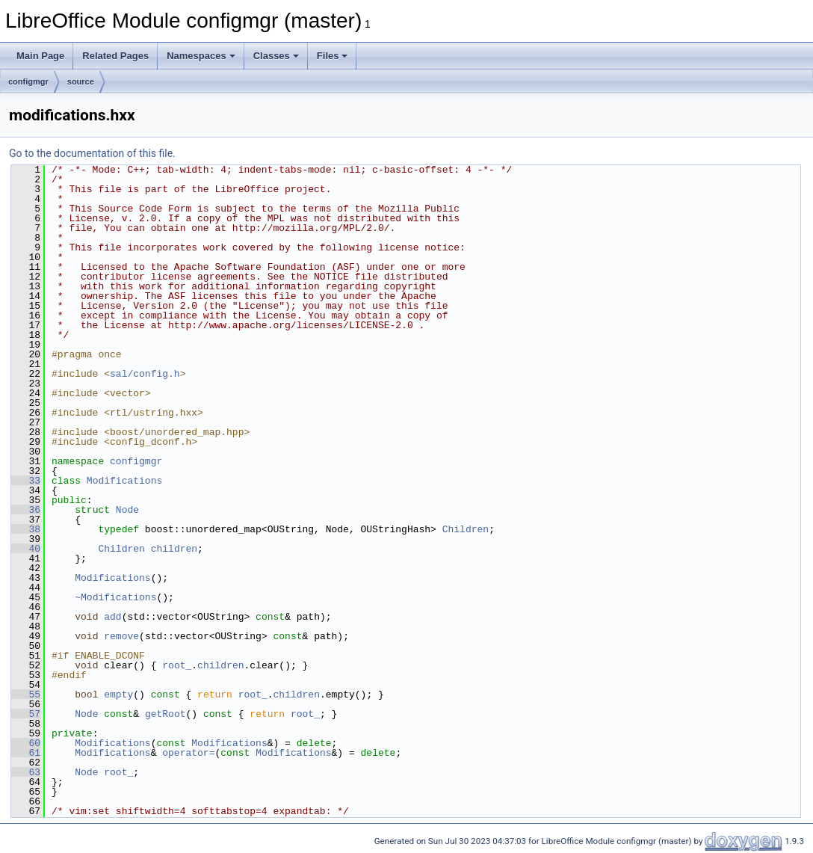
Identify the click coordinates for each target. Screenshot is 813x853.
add (112, 616)
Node (127, 510)
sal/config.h (145, 374)
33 (25, 480)
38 (25, 529)
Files (332, 55)
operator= (188, 753)
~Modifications (115, 597)
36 (25, 510)
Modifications (124, 480)
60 (25, 743)
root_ (176, 665)
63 (25, 772)
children (174, 548)
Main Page (40, 55)
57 (25, 714)
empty (118, 694)
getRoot (165, 714)
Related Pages (115, 55)
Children (465, 529)
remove (121, 636)
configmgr (28, 81)
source (80, 81)
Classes (276, 55)
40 (25, 548)
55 (25, 694)
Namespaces (201, 55)
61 (25, 753)
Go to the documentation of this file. (92, 153)
